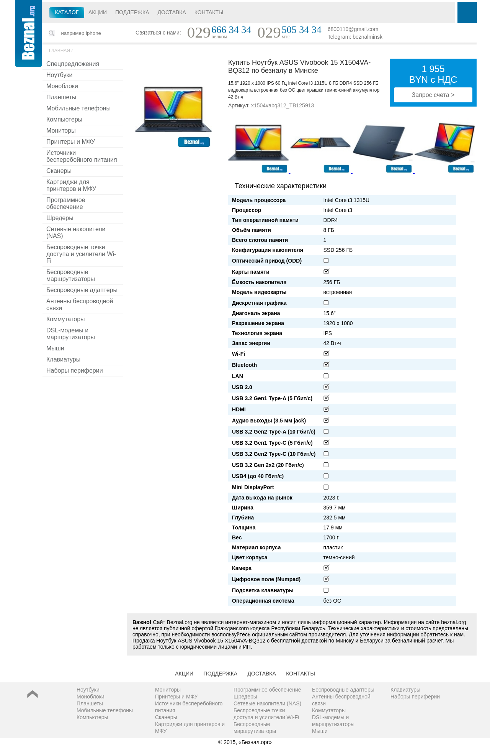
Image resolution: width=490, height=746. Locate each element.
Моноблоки (62, 86)
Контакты (209, 12)
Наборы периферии (74, 370)
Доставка (172, 12)
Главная (59, 50)
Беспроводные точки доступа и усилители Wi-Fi (81, 254)
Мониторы (61, 130)
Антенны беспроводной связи (79, 304)
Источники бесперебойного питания (81, 156)
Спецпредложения (72, 64)
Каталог (67, 12)
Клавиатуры (63, 359)
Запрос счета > (433, 95)
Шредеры (60, 218)
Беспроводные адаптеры (82, 290)
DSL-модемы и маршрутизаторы (70, 333)
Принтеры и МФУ (70, 141)
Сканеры (59, 171)
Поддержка (132, 12)
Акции (97, 12)
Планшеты (61, 97)
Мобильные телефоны (78, 108)
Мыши (55, 348)
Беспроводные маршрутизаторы (70, 275)
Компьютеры (64, 119)
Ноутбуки (59, 75)
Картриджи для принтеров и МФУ (71, 185)
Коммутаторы (65, 319)
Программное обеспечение (65, 203)
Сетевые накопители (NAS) (76, 232)
